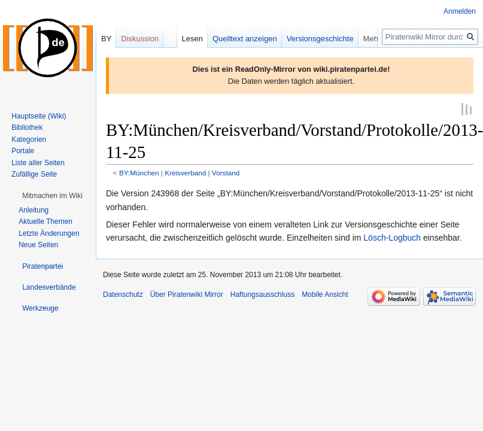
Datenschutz (123, 294)
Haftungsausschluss (262, 294)
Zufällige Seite (34, 174)
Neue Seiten (38, 245)
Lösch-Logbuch (392, 237)
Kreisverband (185, 172)
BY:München (139, 172)
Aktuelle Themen (45, 221)
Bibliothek (26, 127)
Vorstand (225, 172)
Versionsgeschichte (328, 38)
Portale (22, 151)
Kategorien (28, 139)
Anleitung (33, 210)
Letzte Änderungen (49, 233)
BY (106, 38)
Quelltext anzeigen (253, 38)
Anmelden (459, 11)
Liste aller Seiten (38, 163)
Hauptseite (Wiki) (38, 116)
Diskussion (140, 38)
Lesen (200, 38)
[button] (52, 196)
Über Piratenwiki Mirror (186, 294)
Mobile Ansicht (325, 294)
